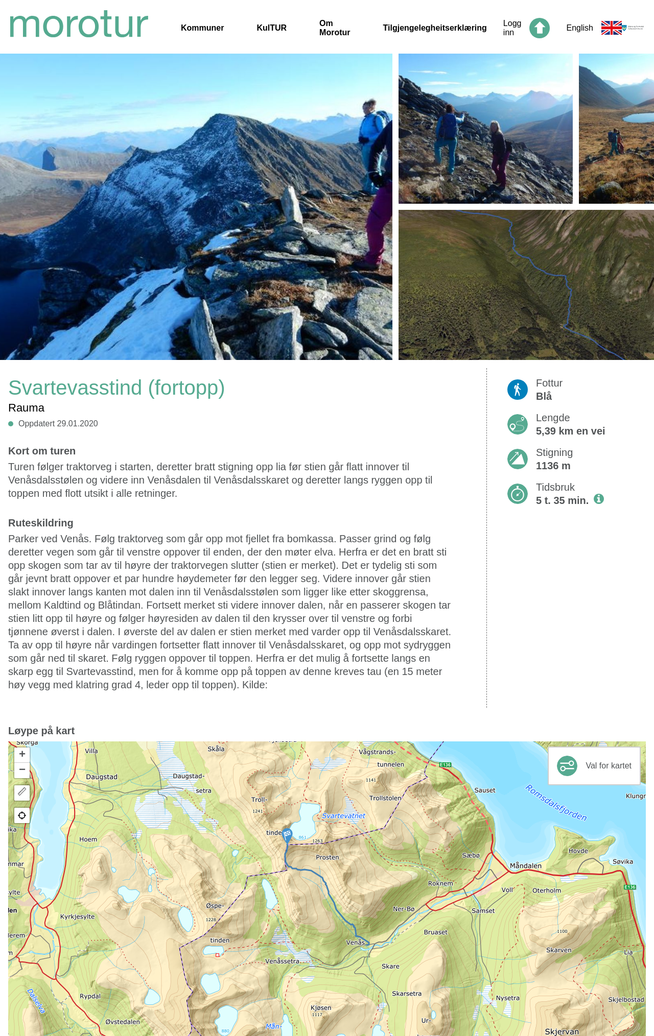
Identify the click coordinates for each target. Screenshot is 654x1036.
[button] (287, 836)
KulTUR (271, 27)
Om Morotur (334, 28)
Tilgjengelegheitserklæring (435, 27)
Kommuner (202, 27)
